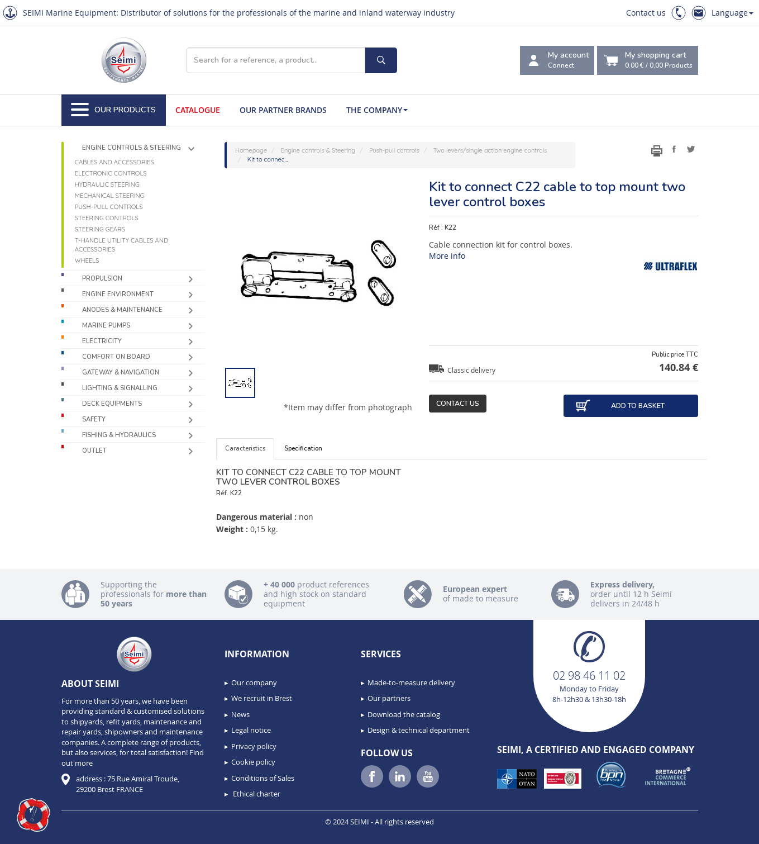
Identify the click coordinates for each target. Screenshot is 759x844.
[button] (33, 814)
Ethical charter (255, 794)
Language (732, 12)
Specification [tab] (303, 448)
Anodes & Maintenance (122, 310)
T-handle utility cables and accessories (121, 244)
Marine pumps (106, 325)
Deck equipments (112, 404)
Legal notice (251, 730)
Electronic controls (111, 173)
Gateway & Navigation (120, 372)
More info (447, 255)
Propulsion (102, 278)
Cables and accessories (114, 162)
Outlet (94, 451)
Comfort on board (116, 357)
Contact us (646, 12)
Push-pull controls (109, 207)
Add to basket (620, 406)
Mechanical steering (110, 196)
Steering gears (100, 229)
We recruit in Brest (261, 698)
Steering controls (107, 218)
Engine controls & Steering (131, 148)
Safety (94, 419)
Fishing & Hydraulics (119, 435)
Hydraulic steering (107, 184)
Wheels (87, 260)
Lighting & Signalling (119, 388)
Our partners (388, 698)
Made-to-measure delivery (411, 682)
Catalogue (197, 110)
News (240, 714)
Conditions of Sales (262, 778)
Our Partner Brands (283, 110)
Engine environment (118, 294)
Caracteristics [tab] (245, 448)
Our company (254, 682)
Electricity (102, 341)
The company (377, 110)
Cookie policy (253, 762)
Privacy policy (253, 746)
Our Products (113, 110)
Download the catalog (403, 714)
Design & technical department (418, 730)
